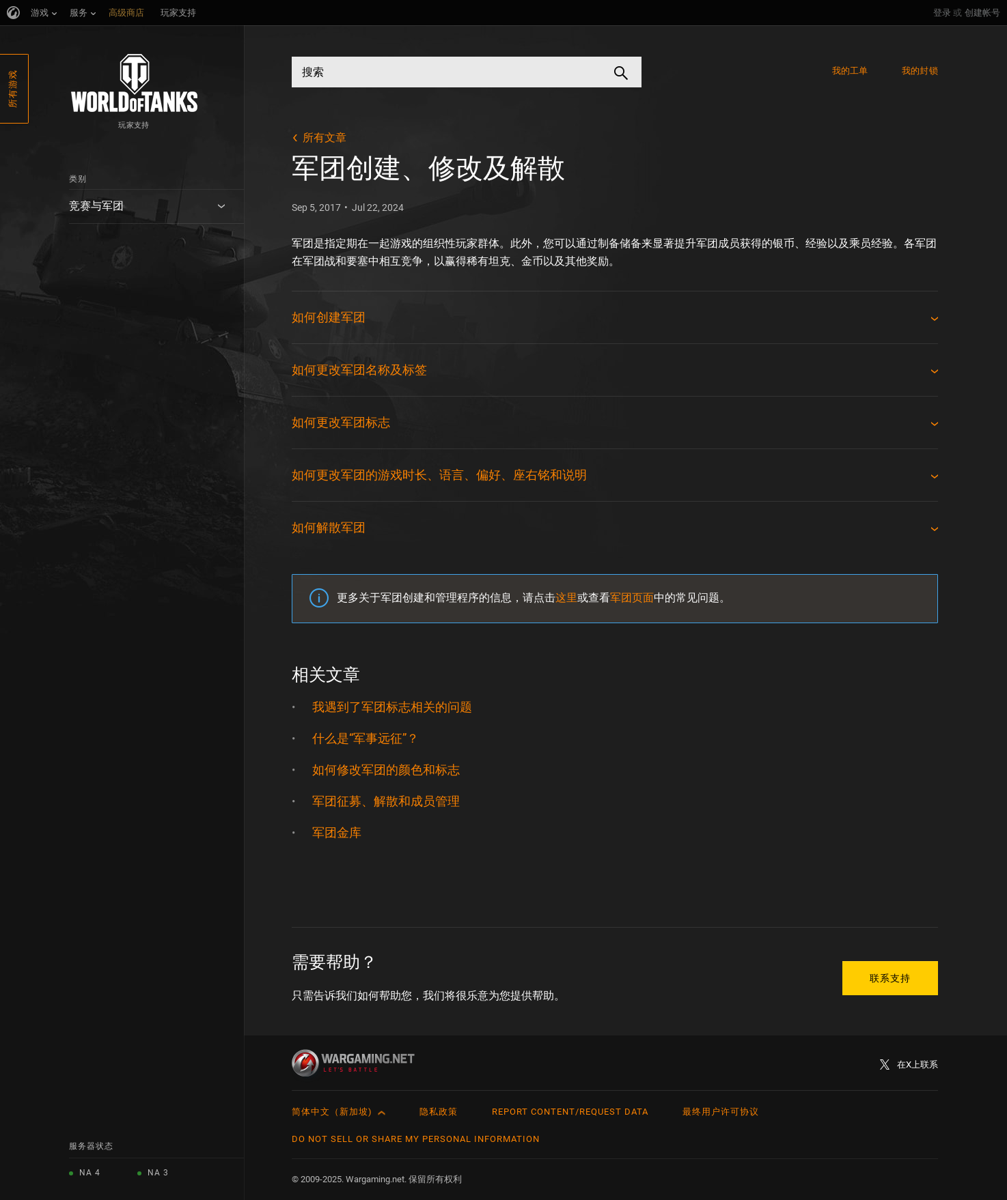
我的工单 (850, 71)
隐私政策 (438, 1111)
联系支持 (890, 978)
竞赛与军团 (96, 205)
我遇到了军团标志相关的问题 (392, 707)
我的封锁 (919, 71)
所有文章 (324, 137)
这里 (566, 597)
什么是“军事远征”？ (365, 738)
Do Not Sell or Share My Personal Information (416, 1139)
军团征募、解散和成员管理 (386, 801)
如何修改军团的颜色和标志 (386, 769)
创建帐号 (982, 13)
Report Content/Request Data (570, 1111)
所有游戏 (13, 89)
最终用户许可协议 (720, 1111)
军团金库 (336, 832)
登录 (942, 13)
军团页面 (632, 597)
